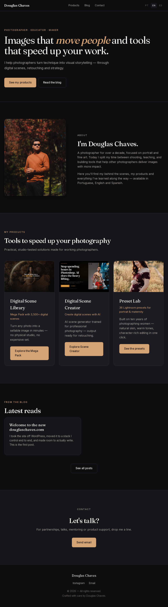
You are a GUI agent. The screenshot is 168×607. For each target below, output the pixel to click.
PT (146, 5)
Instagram (79, 583)
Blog (87, 5)
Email (92, 583)
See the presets (134, 348)
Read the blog (52, 82)
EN (153, 5)
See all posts (84, 468)
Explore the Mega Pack (26, 353)
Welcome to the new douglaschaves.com (27, 427)
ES (160, 5)
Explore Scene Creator (79, 349)
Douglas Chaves (16, 5)
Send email (84, 542)
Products (73, 5)
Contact (100, 5)
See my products (20, 82)
